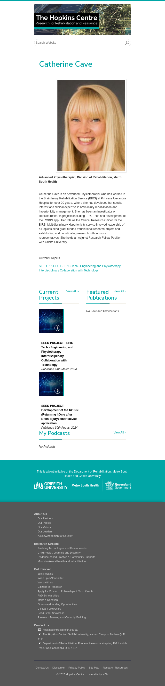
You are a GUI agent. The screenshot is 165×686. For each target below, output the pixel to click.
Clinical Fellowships (49, 608)
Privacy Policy (76, 667)
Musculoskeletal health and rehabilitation (62, 561)
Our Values (44, 527)
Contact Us (42, 667)
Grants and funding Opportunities (57, 604)
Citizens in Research (50, 586)
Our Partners (45, 518)
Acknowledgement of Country (55, 535)
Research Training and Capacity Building (62, 617)
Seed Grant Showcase (51, 613)
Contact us (41, 625)
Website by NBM (99, 674)
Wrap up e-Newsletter (50, 578)
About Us (40, 514)
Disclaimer (58, 667)
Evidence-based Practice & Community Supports (66, 556)
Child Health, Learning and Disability (59, 552)
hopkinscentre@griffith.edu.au (58, 629)
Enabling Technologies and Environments (62, 548)
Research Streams (47, 544)
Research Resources (115, 667)
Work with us (45, 582)
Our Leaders (45, 531)
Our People (44, 522)
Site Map (94, 667)
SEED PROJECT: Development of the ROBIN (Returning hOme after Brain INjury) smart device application (60, 414)
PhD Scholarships (48, 595)
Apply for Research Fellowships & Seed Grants (65, 591)
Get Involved (43, 569)
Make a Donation (48, 599)
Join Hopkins (45, 573)
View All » (72, 291)
